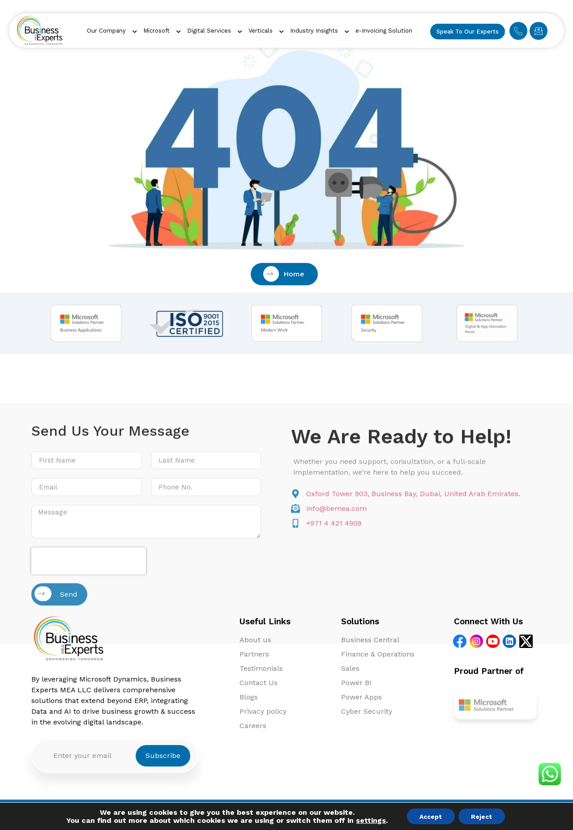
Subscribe (162, 755)
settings (370, 820)
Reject (482, 816)
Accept (430, 816)
